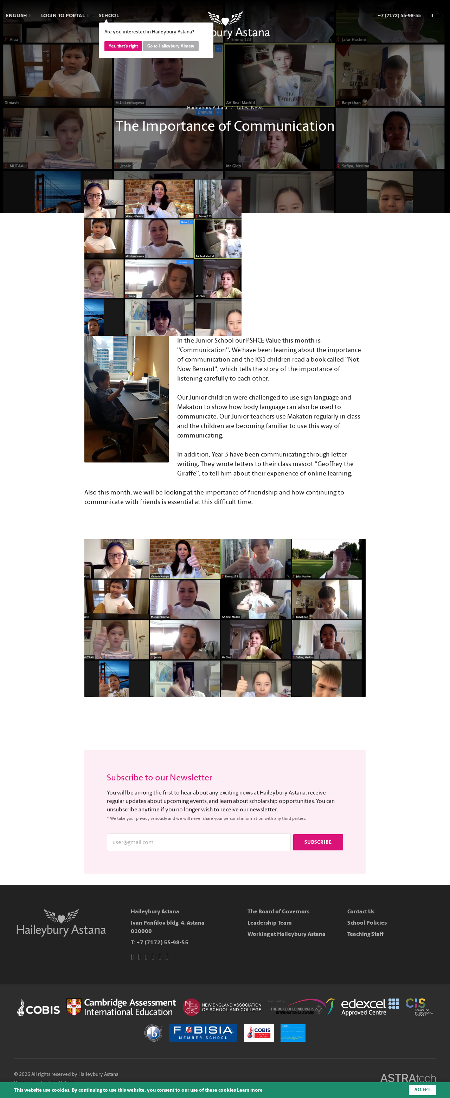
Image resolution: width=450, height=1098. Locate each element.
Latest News (250, 108)
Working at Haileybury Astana (287, 934)
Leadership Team (270, 922)
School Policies (367, 922)
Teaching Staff (365, 934)
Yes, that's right (123, 46)
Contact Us (360, 911)
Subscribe (318, 842)
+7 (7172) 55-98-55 (162, 942)
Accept (422, 1089)
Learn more (250, 1090)
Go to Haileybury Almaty (170, 46)
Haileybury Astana (207, 108)
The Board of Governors (278, 911)
